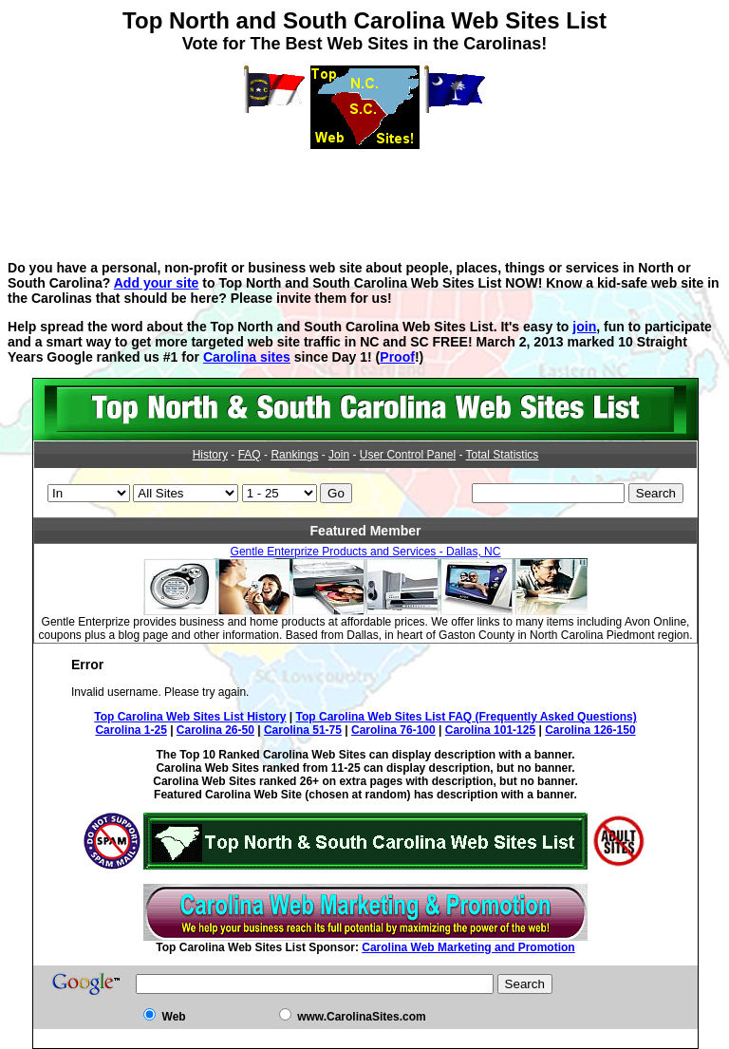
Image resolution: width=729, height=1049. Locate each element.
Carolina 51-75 (303, 730)
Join (338, 454)
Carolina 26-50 (215, 730)
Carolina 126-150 (590, 730)
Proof (397, 357)
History (210, 454)
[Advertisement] (364, 191)
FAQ (249, 454)
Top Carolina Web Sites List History (190, 716)
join (584, 326)
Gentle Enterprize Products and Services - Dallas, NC (366, 551)
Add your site (156, 282)
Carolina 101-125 (490, 730)
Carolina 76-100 (393, 730)
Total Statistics (502, 454)
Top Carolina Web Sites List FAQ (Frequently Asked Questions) (466, 716)
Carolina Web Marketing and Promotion (468, 947)
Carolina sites (246, 357)
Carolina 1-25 (130, 730)
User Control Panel (408, 454)
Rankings (294, 454)
